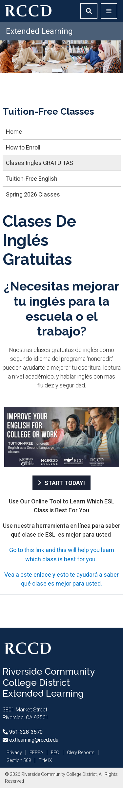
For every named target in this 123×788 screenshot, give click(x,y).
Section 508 (19, 760)
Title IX (45, 760)
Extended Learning (39, 31)
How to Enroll (23, 147)
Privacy (14, 752)
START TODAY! (64, 482)
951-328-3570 (25, 732)
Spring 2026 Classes (33, 194)
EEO (55, 752)
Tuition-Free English (31, 178)
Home (14, 131)
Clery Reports (80, 752)
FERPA (36, 752)
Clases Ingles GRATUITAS (39, 162)
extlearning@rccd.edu (33, 740)
